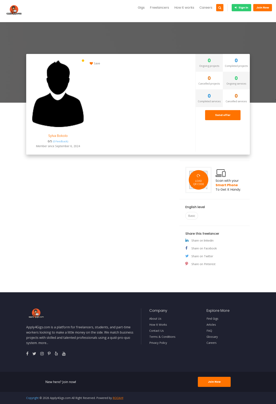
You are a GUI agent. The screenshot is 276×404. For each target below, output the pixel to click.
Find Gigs (212, 318)
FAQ (209, 330)
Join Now (262, 7)
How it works (184, 7)
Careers (205, 7)
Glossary (212, 336)
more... (43, 343)
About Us (155, 318)
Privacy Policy (158, 342)
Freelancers (159, 7)
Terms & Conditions (162, 336)
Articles (211, 324)
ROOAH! (118, 398)
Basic (191, 216)
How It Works (158, 324)
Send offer (222, 115)
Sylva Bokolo (58, 135)
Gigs (141, 7)
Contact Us (156, 330)
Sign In (241, 7)
